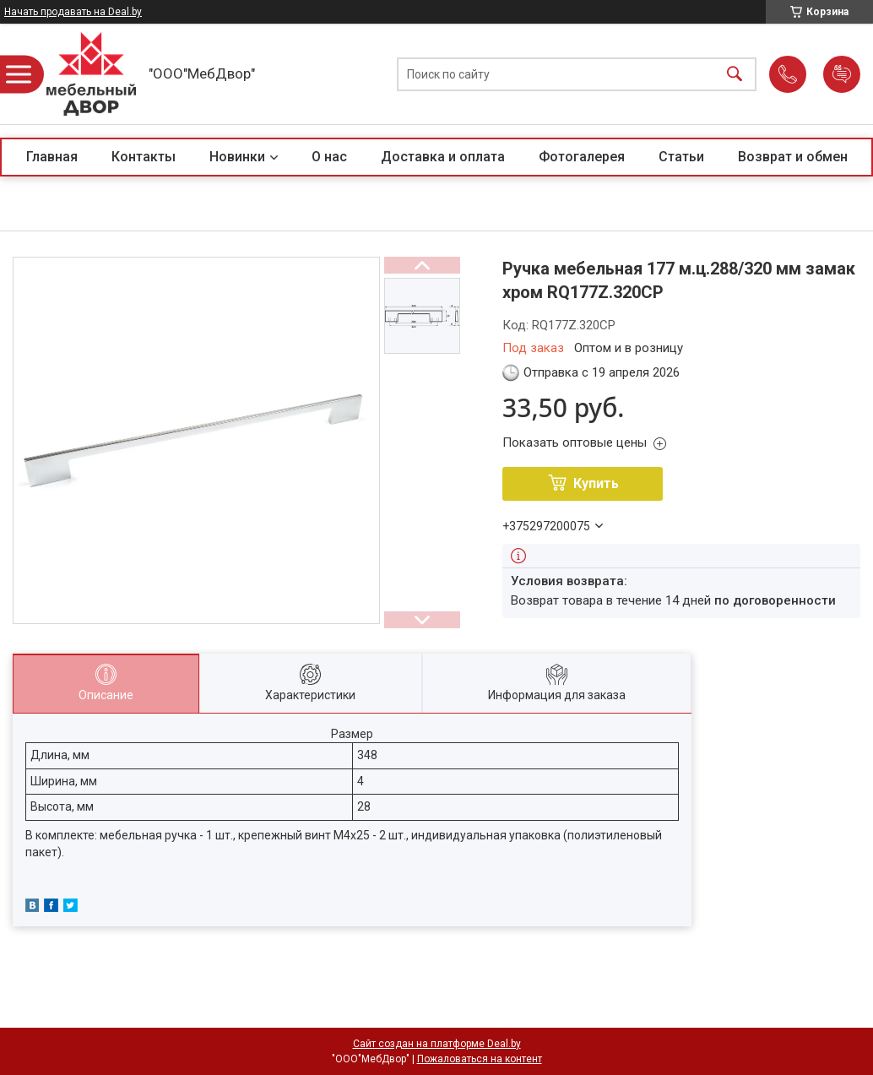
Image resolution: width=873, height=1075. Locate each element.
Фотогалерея (582, 157)
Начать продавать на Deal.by (73, 12)
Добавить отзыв (841, 74)
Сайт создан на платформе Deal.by (437, 1044)
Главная (52, 157)
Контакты (143, 157)
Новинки (237, 157)
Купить (596, 483)
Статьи (681, 157)
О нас (329, 157)
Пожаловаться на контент (479, 1059)
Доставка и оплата (443, 157)
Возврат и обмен (793, 157)
